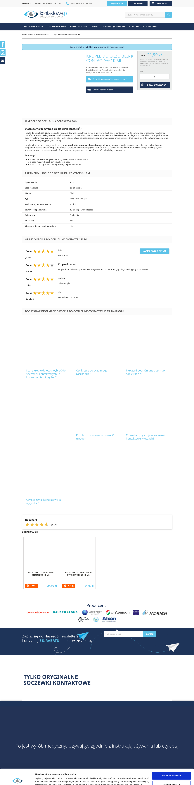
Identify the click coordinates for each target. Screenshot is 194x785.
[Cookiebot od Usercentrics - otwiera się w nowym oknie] (17, 780)
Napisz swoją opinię (154, 251)
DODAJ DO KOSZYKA (156, 85)
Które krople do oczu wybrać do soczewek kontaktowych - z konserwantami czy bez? (46, 374)
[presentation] (124, 643)
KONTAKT (37, 3)
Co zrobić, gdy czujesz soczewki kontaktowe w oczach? (145, 436)
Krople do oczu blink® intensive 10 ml (41, 573)
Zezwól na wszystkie (171, 760)
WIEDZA (57, 3)
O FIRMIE (26, 3)
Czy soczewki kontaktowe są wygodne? (44, 501)
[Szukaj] (148, 15)
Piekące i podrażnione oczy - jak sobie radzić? (145, 372)
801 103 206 (86, 3)
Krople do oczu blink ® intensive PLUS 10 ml (78, 573)
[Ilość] (155, 76)
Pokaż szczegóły (43, 780)
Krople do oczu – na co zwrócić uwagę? (95, 436)
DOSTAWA (47, 3)
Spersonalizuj (171, 768)
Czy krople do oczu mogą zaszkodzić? (91, 372)
